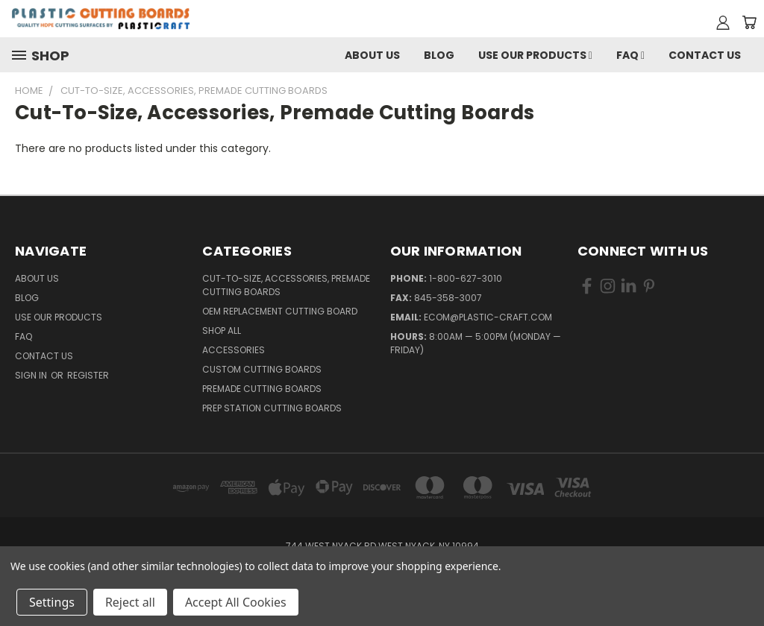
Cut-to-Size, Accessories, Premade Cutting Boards (286, 285)
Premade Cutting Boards (262, 388)
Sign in (32, 375)
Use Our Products (535, 55)
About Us (372, 55)
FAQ (630, 55)
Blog (439, 55)
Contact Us (704, 55)
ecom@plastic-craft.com (488, 317)
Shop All (221, 330)
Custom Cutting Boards (262, 369)
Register (88, 375)
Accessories (233, 350)
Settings (52, 602)
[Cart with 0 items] (749, 22)
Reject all (130, 602)
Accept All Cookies (235, 602)
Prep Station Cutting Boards (272, 408)
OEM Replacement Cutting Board (279, 311)
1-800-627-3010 (465, 278)
